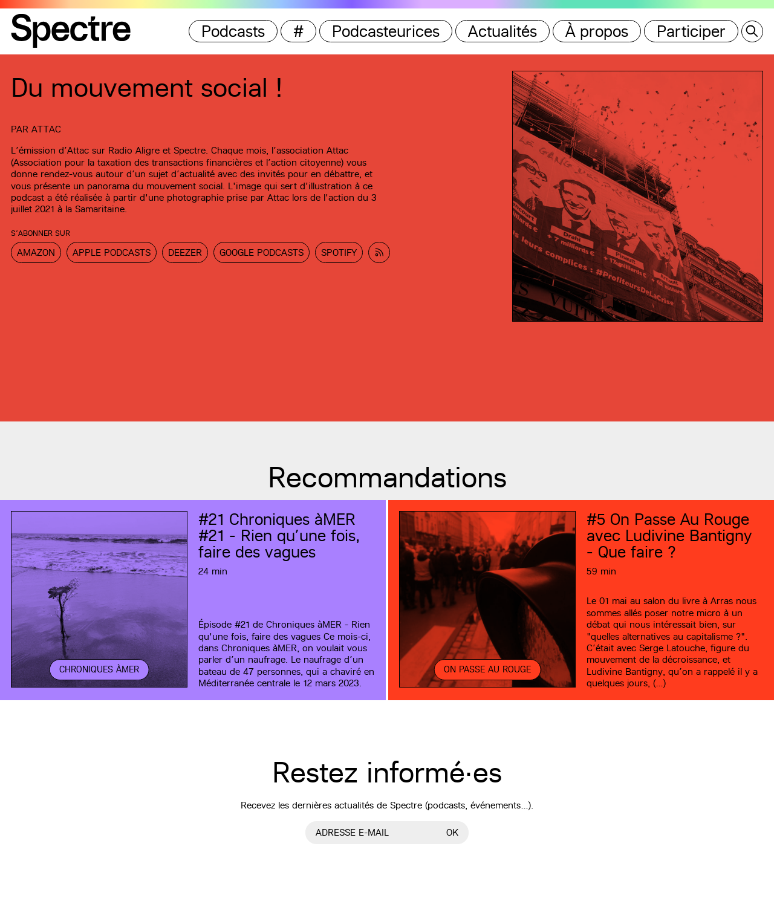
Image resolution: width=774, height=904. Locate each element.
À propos (596, 31)
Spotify (339, 252)
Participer (691, 31)
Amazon (36, 252)
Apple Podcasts (112, 252)
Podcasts (233, 31)
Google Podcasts (262, 252)
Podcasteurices (386, 31)
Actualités (502, 31)
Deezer (185, 252)
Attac (46, 129)
